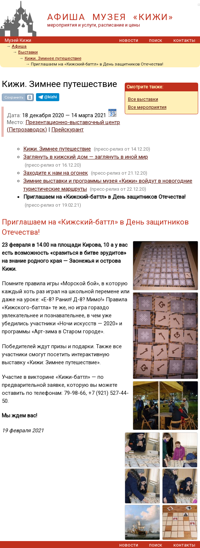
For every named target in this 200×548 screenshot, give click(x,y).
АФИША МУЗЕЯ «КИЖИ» (110, 17)
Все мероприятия (147, 107)
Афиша (19, 46)
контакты (184, 40)
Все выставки (143, 99)
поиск (155, 40)
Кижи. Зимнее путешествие (53, 58)
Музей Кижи (18, 40)
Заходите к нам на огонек (55, 173)
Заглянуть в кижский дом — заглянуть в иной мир (85, 157)
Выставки (28, 52)
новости (128, 40)
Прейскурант (67, 129)
